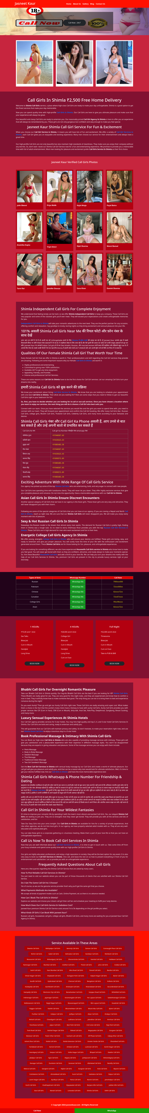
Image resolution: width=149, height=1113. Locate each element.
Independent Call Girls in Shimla (35, 323)
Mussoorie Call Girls (34, 959)
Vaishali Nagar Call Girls (55, 1030)
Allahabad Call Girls (94, 1063)
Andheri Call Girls (68, 965)
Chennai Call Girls (74, 981)
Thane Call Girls (86, 965)
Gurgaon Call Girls (115, 1030)
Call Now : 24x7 (74, 23)
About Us (77, 4)
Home (68, 4)
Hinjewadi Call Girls (54, 976)
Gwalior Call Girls (114, 1052)
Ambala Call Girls (73, 1047)
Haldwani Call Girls (115, 959)
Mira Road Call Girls (76, 970)
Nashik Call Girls (53, 1009)
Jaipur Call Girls (55, 1025)
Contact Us (100, 4)
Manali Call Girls (55, 1091)
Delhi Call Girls (110, 1091)
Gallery (86, 4)
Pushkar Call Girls (38, 1014)
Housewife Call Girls (48, 554)
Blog (92, 4)
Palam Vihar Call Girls (52, 1036)
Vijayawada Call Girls (73, 1085)
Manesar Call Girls (32, 1036)
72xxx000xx (118, 586)
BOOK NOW (34, 663)
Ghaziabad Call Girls (117, 1041)
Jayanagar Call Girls (51, 998)
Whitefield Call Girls (118, 992)
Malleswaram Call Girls (32, 1003)
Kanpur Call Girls (56, 1052)
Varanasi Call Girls (74, 1063)
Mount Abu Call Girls (95, 1009)
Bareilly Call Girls (113, 1063)
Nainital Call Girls (97, 959)
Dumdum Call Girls (55, 1063)
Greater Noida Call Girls (95, 1041)
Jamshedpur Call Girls (112, 1080)
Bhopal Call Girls (95, 1052)
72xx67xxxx (118, 597)
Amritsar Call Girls (113, 1019)
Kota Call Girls (102, 1069)
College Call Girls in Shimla (54, 539)
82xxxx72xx (118, 592)
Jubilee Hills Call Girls (116, 1085)
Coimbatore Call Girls (36, 1074)
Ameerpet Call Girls (72, 987)
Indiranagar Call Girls (31, 998)
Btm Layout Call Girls (98, 1003)
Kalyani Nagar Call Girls (98, 976)
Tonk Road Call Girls (34, 1030)
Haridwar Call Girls (91, 954)
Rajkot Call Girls (66, 1069)
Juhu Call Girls (103, 965)
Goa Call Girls (39, 1091)
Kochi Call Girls (31, 1085)
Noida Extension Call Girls (72, 1041)
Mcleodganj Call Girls (54, 959)
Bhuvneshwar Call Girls (73, 1009)
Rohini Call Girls (36, 954)
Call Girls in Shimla (65, 112)
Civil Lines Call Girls (93, 1025)
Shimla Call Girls (62, 486)
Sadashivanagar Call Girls (116, 998)
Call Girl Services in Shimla (67, 845)
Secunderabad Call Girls (115, 987)
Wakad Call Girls (76, 1030)
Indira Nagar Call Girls (75, 1052)
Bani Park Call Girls (73, 1025)
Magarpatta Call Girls (95, 1030)
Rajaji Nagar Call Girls (53, 1003)
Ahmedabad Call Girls (58, 1074)
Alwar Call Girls (93, 1014)
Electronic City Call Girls (51, 992)
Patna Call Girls (75, 1080)
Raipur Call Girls (114, 1074)
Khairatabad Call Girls (93, 987)
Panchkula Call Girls (36, 1025)
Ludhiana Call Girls (74, 1019)
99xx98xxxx (118, 602)
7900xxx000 (118, 581)
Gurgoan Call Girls (84, 1069)
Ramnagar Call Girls (30, 965)
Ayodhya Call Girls (57, 1080)
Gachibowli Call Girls (52, 987)
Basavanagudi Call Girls (76, 1003)
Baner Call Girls (118, 976)
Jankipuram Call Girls (89, 1058)
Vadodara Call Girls (95, 1074)
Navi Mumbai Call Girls (55, 970)
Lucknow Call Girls (91, 1047)
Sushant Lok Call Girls (74, 1036)
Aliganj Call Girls (70, 1058)
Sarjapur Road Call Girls (97, 992)
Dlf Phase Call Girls (94, 1036)
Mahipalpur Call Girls (53, 948)
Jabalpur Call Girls (36, 1058)
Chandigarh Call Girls (54, 1019)
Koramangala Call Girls (73, 998)
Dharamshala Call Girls (76, 959)
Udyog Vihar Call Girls (115, 1036)
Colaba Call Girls (120, 965)
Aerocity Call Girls (73, 948)
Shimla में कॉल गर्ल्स (79, 340)
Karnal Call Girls (54, 1047)
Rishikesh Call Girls (111, 954)
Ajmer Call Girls (114, 1009)
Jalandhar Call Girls (94, 1019)
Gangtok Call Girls (48, 1069)
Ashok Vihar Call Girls (32, 1041)
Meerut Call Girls (29, 1069)
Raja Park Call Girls (112, 1025)
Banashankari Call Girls (74, 992)
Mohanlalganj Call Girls (111, 1058)
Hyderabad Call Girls (55, 981)
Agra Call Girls (53, 1058)
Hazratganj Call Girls (36, 1052)
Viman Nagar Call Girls (33, 976)
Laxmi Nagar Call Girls (37, 1080)
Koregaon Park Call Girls (75, 976)
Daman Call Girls (91, 948)
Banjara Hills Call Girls (94, 1085)
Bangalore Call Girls (94, 981)
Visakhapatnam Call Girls (51, 1085)
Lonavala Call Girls (74, 1091)
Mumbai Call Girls (50, 965)
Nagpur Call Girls (35, 1009)
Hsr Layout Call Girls (94, 998)
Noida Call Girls (51, 1041)
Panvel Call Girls (95, 970)
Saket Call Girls (53, 954)
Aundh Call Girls (35, 981)
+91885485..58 (58, 444)
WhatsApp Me (77, 581)
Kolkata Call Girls (113, 981)
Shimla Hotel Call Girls (33, 731)
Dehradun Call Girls (72, 954)
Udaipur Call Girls (56, 1014)
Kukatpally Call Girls (32, 987)
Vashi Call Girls (35, 970)
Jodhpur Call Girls (75, 1014)
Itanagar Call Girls (36, 1063)
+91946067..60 (58, 435)
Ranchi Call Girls (92, 1080)
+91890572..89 (58, 458)
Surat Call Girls (77, 1074)
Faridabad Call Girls (36, 1047)
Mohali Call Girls (34, 1019)
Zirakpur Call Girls (111, 1014)
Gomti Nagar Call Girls (112, 1047)
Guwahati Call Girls (118, 1003)
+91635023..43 (58, 440)
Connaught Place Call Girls (112, 948)
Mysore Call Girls (119, 1069)
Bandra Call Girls (113, 970)
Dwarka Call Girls (33, 948)
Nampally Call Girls (30, 992)
